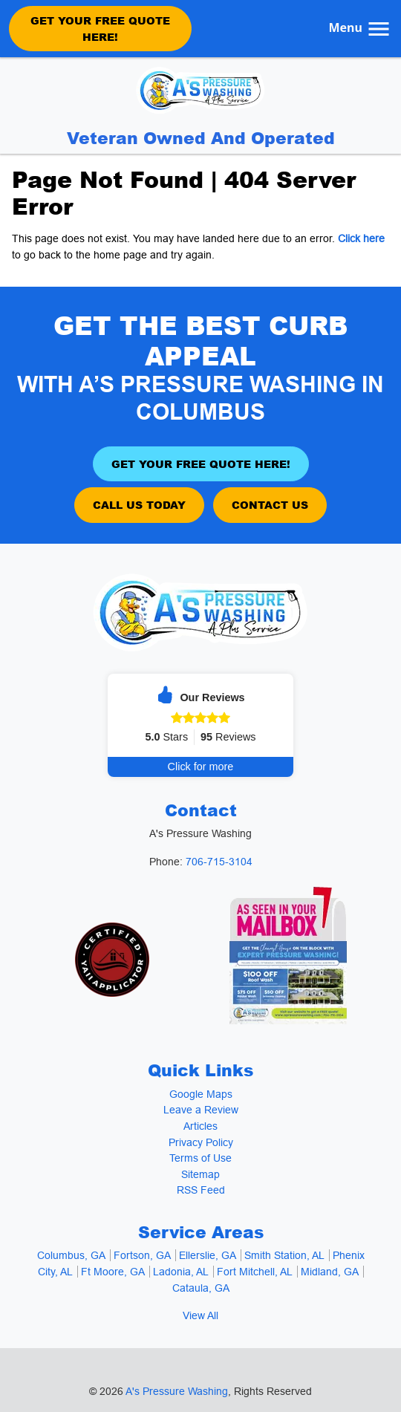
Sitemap (200, 1174)
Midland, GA (330, 1272)
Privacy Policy (201, 1142)
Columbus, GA (71, 1255)
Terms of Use (200, 1158)
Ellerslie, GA (207, 1255)
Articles (200, 1126)
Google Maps (200, 1094)
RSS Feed (201, 1190)
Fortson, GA (142, 1255)
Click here (361, 238)
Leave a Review (200, 1110)
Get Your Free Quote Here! (100, 28)
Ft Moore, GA (113, 1272)
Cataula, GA (200, 1288)
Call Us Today (139, 504)
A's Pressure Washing (176, 1391)
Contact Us (270, 504)
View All (200, 1315)
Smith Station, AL (284, 1255)
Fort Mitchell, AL (255, 1272)
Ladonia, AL (181, 1272)
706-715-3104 (219, 862)
